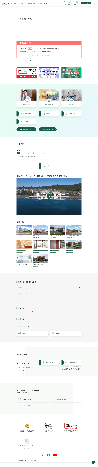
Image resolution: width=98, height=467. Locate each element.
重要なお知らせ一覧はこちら (23, 61)
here (21, 371)
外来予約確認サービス (48, 129)
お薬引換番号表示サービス (26, 129)
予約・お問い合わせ (86, 3)
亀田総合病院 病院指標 (22, 326)
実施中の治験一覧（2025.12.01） (24, 312)
